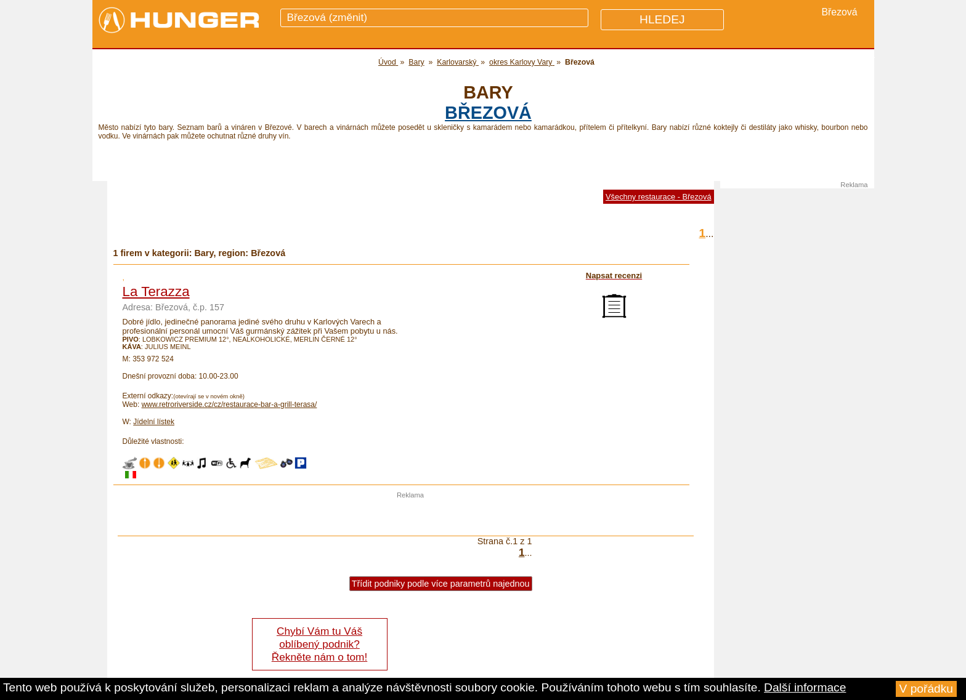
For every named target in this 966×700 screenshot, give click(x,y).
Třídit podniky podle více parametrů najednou (441, 584)
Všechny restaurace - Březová (658, 196)
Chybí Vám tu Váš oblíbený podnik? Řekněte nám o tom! (319, 644)
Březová (488, 113)
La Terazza (156, 291)
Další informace (805, 687)
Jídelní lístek (153, 421)
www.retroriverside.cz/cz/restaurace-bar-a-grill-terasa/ (229, 404)
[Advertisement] (410, 517)
